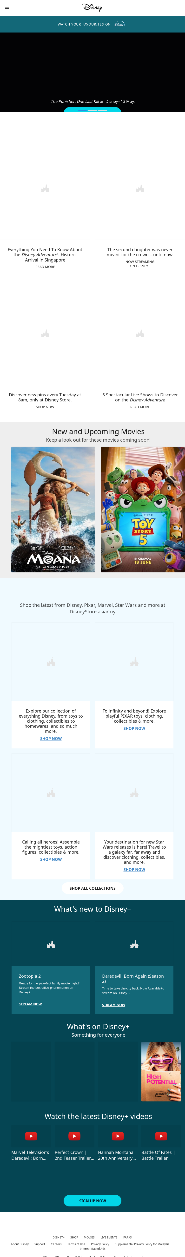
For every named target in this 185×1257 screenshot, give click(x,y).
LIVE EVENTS (109, 1235)
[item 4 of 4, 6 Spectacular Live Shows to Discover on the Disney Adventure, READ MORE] (140, 332)
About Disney (20, 1242)
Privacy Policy (100, 1242)
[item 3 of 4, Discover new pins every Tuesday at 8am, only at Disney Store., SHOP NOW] (45, 332)
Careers (56, 1242)
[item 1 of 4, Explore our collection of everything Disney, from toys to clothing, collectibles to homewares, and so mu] (51, 660)
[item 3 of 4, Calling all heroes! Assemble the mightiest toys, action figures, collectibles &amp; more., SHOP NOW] (51, 791)
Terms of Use (76, 1242)
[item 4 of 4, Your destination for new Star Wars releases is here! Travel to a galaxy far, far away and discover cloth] (134, 791)
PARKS (127, 1235)
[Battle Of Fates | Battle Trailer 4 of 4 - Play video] (161, 1134)
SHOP (74, 1235)
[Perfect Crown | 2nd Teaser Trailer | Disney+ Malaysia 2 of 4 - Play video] (74, 1134)
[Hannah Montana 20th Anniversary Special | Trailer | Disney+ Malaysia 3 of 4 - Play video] (118, 1134)
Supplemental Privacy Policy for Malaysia (142, 1242)
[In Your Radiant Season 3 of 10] (118, 1069)
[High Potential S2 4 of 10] (161, 1069)
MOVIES (89, 1235)
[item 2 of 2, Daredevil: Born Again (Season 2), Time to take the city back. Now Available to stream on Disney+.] (134, 941)
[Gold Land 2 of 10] (74, 1069)
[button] (6, 8)
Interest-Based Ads (93, 1246)
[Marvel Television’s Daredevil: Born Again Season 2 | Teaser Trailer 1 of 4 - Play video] (31, 1134)
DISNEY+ (59, 1235)
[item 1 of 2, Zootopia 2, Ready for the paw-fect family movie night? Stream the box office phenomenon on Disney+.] (51, 941)
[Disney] (92, 8)
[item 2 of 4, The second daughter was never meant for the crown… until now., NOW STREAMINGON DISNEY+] (140, 187)
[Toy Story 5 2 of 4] (143, 508)
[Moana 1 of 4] (53, 508)
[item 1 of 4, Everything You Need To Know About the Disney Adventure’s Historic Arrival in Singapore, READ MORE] (45, 187)
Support (39, 1242)
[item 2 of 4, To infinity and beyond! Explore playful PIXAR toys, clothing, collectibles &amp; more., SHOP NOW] (134, 660)
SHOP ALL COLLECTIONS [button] (93, 886)
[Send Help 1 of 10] (31, 1069)
